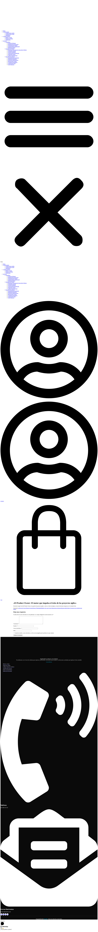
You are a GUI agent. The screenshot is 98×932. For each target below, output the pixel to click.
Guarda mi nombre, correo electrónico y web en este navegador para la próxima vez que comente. (34, 634)
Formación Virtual (11, 54)
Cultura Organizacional (12, 55)
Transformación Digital (12, 45)
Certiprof (31, 608)
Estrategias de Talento (10, 48)
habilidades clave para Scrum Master (47, 608)
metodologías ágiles (63, 608)
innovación (56, 608)
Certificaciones (6, 31)
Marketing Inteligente (12, 59)
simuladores (8, 35)
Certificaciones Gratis (10, 34)
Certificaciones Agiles (10, 33)
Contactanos (8, 39)
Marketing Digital (11, 47)
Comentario (16, 625)
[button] (49, 164)
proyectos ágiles (76, 608)
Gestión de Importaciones (13, 60)
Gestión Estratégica (12, 52)
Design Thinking (36, 608)
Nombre (15, 627)
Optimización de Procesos (13, 44)
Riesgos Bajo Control (12, 61)
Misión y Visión (9, 37)
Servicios (5, 40)
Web (14, 632)
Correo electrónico (17, 629)
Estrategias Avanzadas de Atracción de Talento (17, 50)
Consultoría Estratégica (12, 62)
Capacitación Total (12, 63)
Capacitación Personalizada (13, 53)
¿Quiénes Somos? (6, 36)
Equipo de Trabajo (9, 38)
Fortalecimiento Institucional (14, 46)
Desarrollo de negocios (10, 56)
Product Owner (70, 608)
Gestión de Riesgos (12, 43)
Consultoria (8, 42)
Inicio (4, 30)
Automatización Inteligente (13, 57)
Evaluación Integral (12, 51)
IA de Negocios (11, 64)
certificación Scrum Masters (23, 608)
